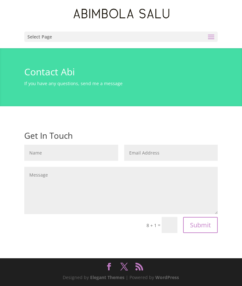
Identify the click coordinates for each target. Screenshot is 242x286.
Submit (200, 225)
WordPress (167, 277)
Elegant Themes (107, 277)
